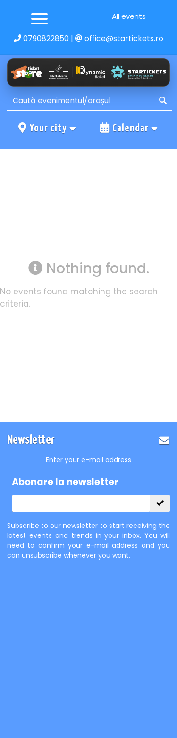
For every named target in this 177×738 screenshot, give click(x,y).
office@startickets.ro (119, 38)
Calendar (129, 128)
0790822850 (41, 38)
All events (129, 16)
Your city (47, 128)
